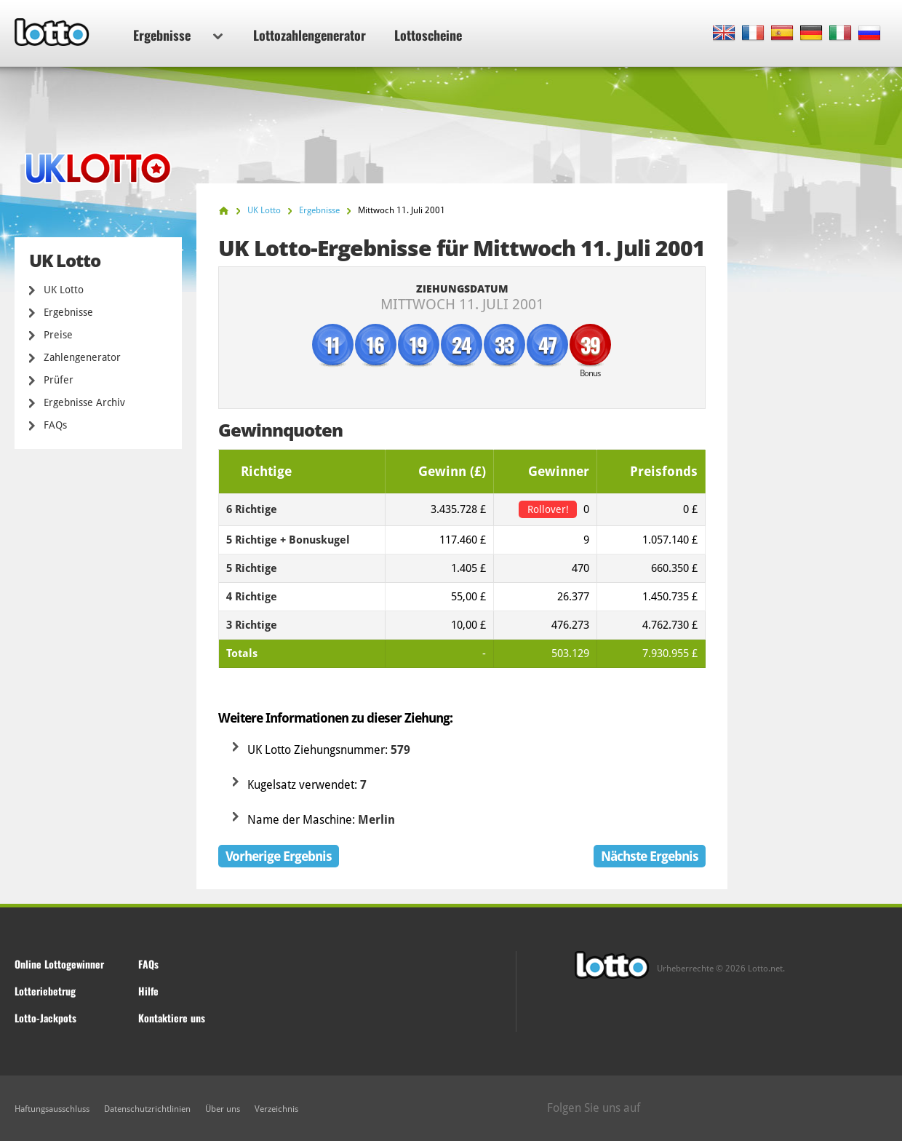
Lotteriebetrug (45, 990)
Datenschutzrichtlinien (147, 1109)
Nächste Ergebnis (649, 856)
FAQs (55, 425)
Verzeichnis (276, 1109)
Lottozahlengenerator (309, 34)
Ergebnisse (178, 34)
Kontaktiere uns (171, 1017)
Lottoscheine (428, 34)
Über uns (222, 1109)
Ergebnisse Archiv (84, 402)
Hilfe (148, 990)
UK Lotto (64, 289)
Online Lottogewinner (59, 963)
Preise (58, 335)
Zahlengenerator (82, 357)
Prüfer (58, 380)
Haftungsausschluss (52, 1109)
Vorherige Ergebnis (279, 856)
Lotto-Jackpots (45, 1017)
